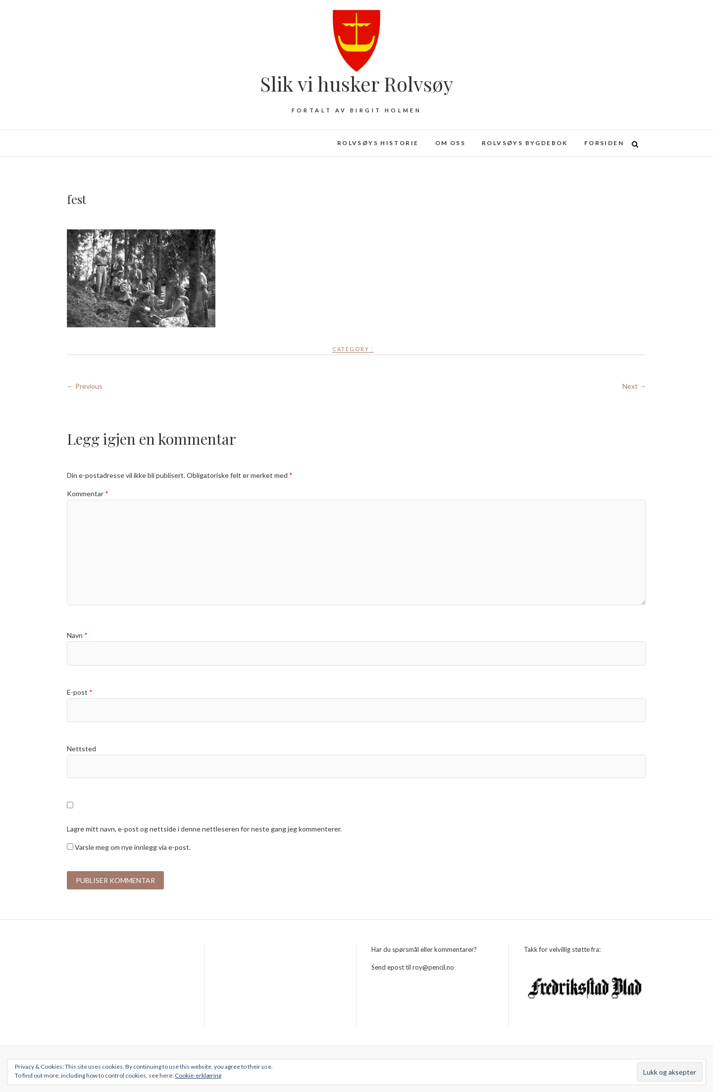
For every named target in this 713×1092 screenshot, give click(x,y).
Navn (77, 635)
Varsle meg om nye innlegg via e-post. (133, 847)
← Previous (84, 386)
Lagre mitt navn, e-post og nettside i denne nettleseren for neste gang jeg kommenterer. (204, 829)
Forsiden (604, 143)
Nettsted (81, 748)
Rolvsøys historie (378, 143)
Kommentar (87, 493)
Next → (634, 386)
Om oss (450, 143)
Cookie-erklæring (198, 1075)
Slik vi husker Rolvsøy (356, 84)
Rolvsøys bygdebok (525, 143)
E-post (80, 692)
